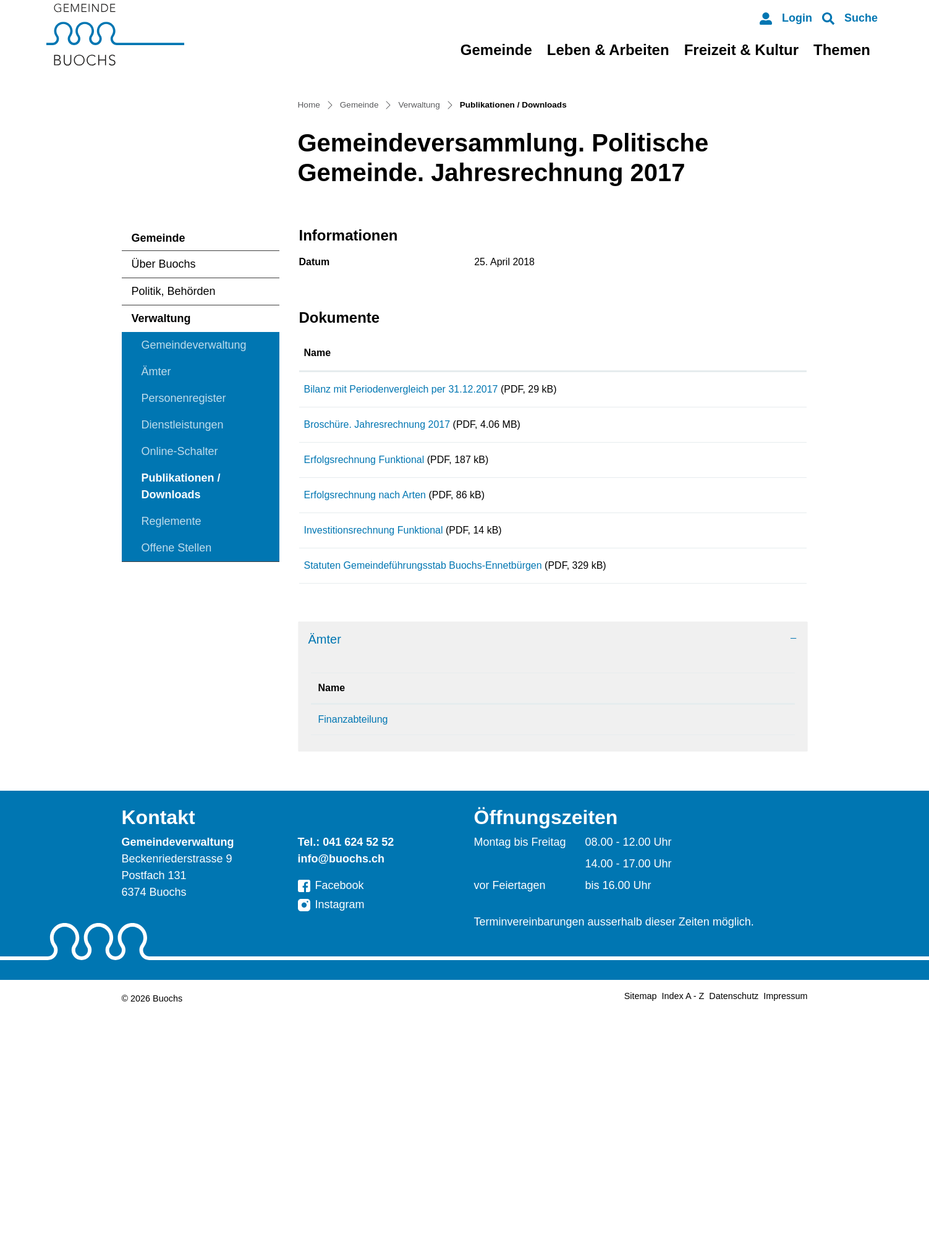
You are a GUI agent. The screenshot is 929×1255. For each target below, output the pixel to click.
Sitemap (640, 1238)
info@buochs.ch (341, 1100)
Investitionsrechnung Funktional (373, 751)
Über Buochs (164, 442)
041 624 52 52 (358, 1084)
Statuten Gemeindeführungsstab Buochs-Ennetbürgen (423, 796)
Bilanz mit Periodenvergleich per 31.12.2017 (401, 568)
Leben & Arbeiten (608, 49)
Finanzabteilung (353, 961)
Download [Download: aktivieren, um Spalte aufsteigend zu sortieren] (727, 531)
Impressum (785, 1238)
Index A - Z (683, 1238)
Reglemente (171, 700)
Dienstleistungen (183, 603)
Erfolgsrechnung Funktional (364, 659)
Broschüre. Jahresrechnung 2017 (377, 613)
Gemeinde (496, 49)
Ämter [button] (324, 881)
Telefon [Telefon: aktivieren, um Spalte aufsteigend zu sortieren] (472, 929)
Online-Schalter (180, 630)
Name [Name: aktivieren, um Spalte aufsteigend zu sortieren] (317, 531)
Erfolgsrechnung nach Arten (365, 705)
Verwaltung (161, 497)
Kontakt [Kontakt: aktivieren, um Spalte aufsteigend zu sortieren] (599, 929)
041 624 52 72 (486, 961)
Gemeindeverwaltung (194, 523)
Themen (841, 49)
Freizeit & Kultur (741, 49)
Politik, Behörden (174, 470)
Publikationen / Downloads (181, 668)
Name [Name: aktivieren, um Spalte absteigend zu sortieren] (332, 929)
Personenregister (184, 577)
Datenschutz (733, 1238)
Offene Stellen (177, 726)
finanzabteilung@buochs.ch (642, 961)
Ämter (156, 550)
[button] (850, 18)
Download (752, 573)
